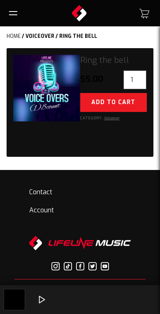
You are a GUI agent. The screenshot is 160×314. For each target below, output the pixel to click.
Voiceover (40, 36)
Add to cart (113, 102)
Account (41, 210)
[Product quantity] (135, 80)
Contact (40, 192)
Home (14, 36)
